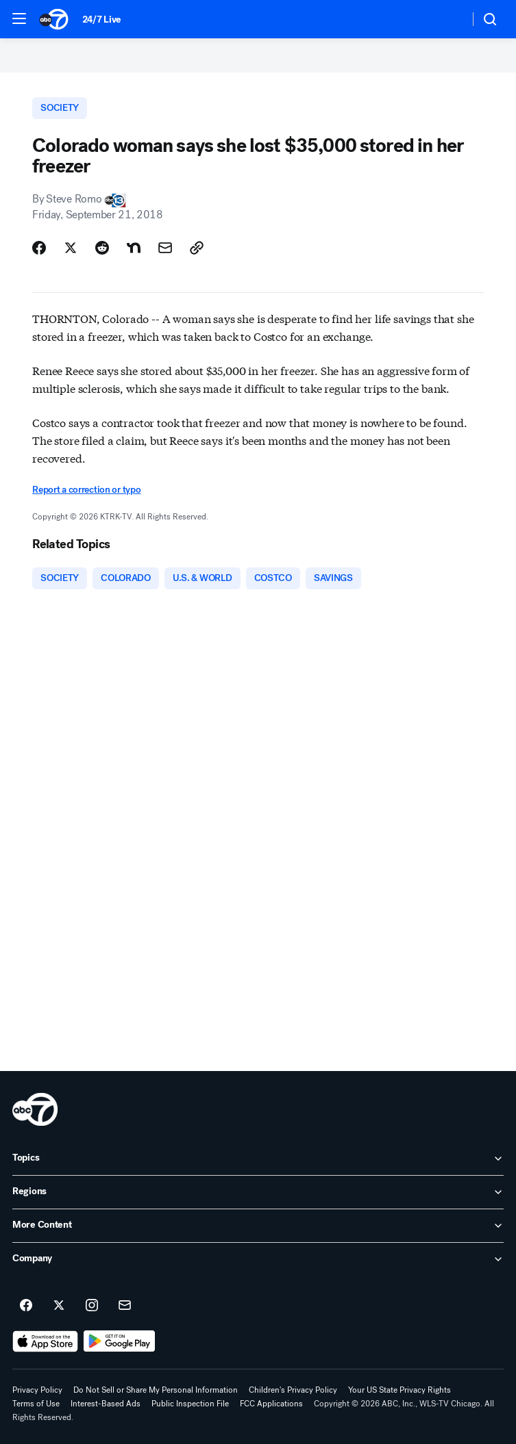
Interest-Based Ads (105, 1404)
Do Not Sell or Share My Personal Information (155, 1390)
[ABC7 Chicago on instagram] (92, 1305)
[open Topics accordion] (258, 1158)
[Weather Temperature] (448, 19)
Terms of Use (36, 1404)
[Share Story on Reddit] (102, 247)
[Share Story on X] (70, 247)
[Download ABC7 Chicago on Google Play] (120, 1341)
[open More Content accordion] (258, 1225)
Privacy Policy (37, 1390)
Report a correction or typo (86, 489)
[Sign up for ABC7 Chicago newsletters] (124, 1305)
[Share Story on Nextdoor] (133, 247)
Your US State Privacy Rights (399, 1390)
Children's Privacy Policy (293, 1390)
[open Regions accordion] (258, 1192)
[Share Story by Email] (165, 247)
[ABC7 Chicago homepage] (54, 19)
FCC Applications (271, 1404)
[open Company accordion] (258, 1259)
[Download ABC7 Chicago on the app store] (45, 1341)
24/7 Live (101, 19)
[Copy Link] (196, 247)
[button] (19, 18)
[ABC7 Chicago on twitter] (59, 1305)
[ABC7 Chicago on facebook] (26, 1305)
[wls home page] (35, 1109)
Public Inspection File (190, 1404)
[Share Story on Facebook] (39, 247)
